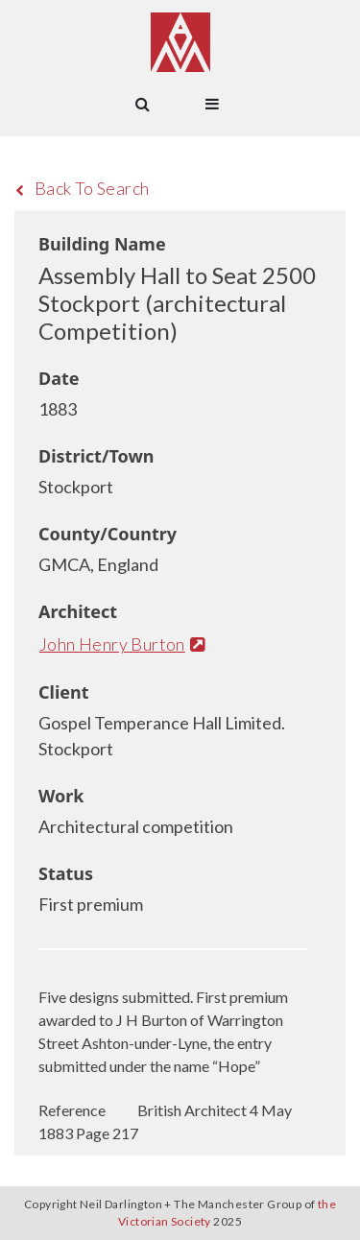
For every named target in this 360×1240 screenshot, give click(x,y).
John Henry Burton (122, 644)
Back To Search (82, 188)
